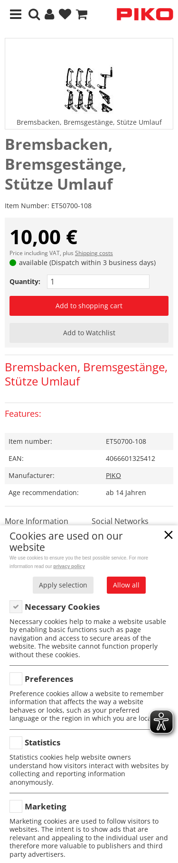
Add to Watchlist (89, 332)
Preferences (49, 678)
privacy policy (69, 566)
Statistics (42, 742)
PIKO (113, 475)
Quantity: (24, 281)
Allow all (126, 584)
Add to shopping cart (89, 305)
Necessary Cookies (62, 606)
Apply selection (63, 584)
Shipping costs (94, 253)
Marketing (45, 806)
